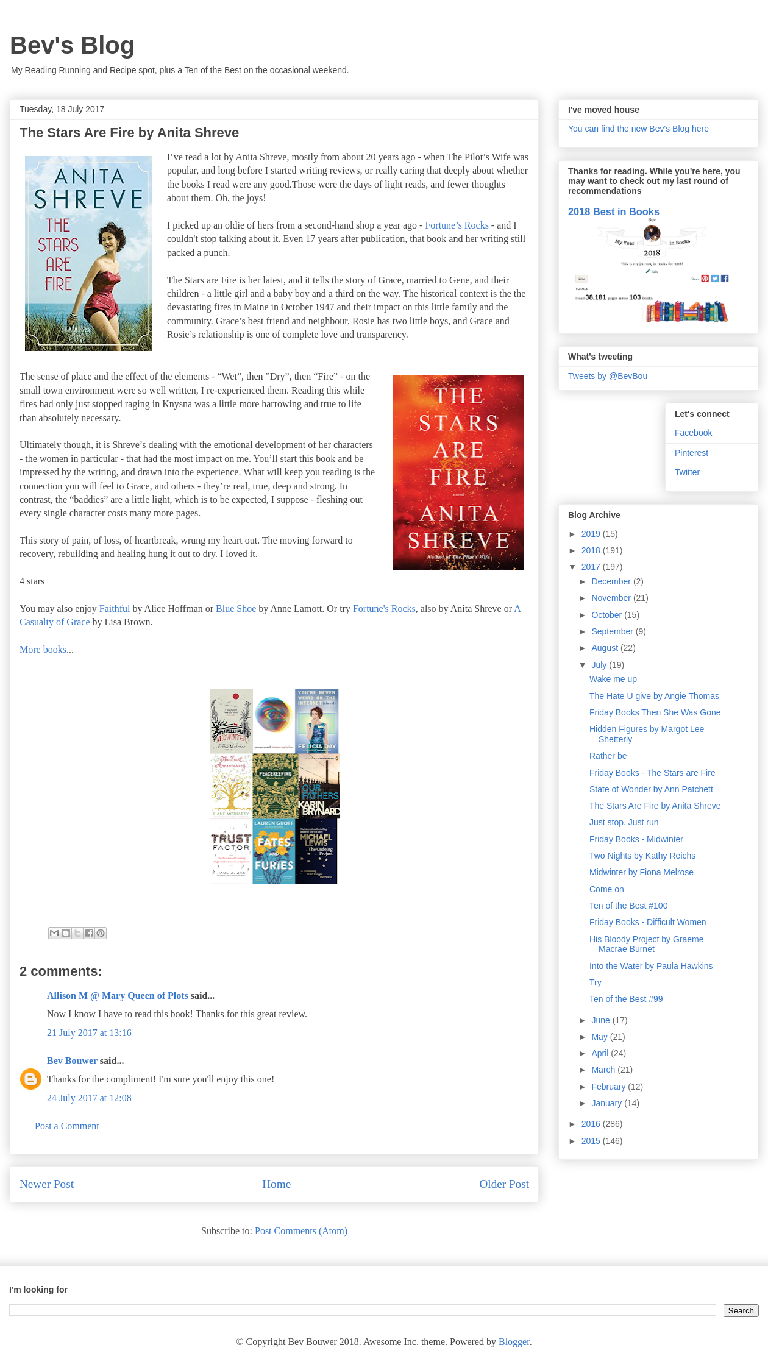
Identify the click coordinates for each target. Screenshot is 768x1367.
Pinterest (691, 453)
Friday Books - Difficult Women (647, 922)
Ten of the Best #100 (628, 906)
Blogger (514, 1342)
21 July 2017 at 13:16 (89, 1033)
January (607, 1103)
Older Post (504, 1183)
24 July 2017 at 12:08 (89, 1098)
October (607, 615)
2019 (592, 534)
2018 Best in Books (614, 211)
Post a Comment (67, 1126)
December (612, 581)
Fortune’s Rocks (456, 225)
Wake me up (613, 679)
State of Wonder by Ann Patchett (651, 789)
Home (276, 1183)
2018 (592, 550)
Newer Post (47, 1183)
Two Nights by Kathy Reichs (642, 856)
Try (595, 982)
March (604, 1069)
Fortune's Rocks (384, 608)
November (612, 598)
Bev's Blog (72, 45)
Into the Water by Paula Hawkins (651, 966)
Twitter (687, 472)
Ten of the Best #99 (626, 999)
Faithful (114, 608)
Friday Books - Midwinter (636, 839)
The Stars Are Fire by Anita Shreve (655, 806)
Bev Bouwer (72, 1061)
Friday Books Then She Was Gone (655, 712)
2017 (592, 567)
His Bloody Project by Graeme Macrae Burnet (646, 944)
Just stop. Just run (624, 822)
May (600, 1037)
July (600, 665)
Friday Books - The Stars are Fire (652, 773)
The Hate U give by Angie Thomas (654, 696)
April (601, 1053)
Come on (606, 889)
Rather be (608, 756)
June (601, 1020)
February (609, 1087)
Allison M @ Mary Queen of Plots (117, 995)
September (613, 631)
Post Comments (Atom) (301, 1231)
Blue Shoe (236, 608)
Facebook (693, 433)
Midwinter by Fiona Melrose (641, 872)
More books (43, 649)
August (605, 648)
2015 (592, 1141)
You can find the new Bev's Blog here (638, 128)
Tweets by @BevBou (607, 376)
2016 (592, 1124)
